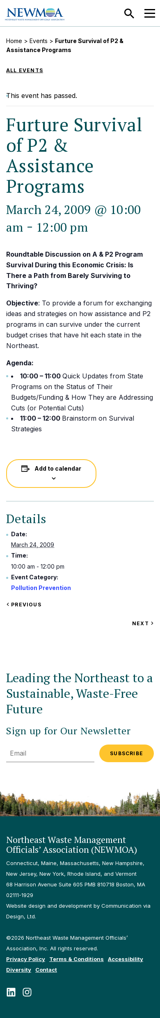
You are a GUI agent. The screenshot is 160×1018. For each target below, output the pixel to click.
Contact (46, 969)
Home (14, 40)
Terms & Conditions (76, 959)
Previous (23, 604)
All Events (24, 70)
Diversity (18, 969)
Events (39, 40)
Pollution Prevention (41, 587)
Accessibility (125, 959)
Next (143, 623)
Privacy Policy (25, 959)
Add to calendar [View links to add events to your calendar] (57, 468)
